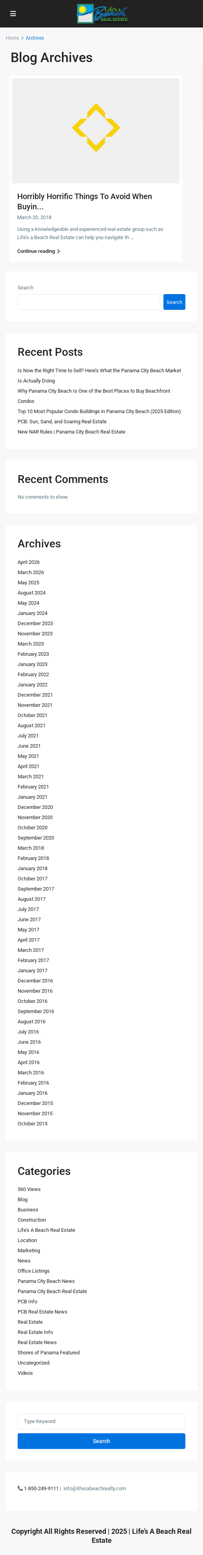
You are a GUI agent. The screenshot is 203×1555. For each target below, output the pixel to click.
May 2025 (28, 582)
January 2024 (32, 613)
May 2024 (28, 603)
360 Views (29, 1189)
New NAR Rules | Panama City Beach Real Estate (71, 432)
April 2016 (29, 1062)
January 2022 (32, 685)
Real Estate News (37, 1342)
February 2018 (33, 858)
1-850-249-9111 (41, 1488)
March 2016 (31, 1073)
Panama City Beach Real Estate (52, 1291)
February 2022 (33, 674)
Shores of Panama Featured (49, 1353)
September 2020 (36, 838)
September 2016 (36, 1011)
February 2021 (33, 787)
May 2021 (28, 756)
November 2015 (35, 1113)
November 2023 (35, 634)
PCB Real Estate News (42, 1312)
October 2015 (32, 1124)
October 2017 (32, 879)
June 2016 (29, 1042)
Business (28, 1210)
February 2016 (33, 1083)
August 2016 (31, 1021)
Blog (22, 1199)
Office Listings (34, 1271)
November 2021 (35, 705)
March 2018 (31, 848)
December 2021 (35, 695)
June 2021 (29, 746)
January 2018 (32, 868)
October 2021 (32, 715)
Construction (32, 1220)
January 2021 (32, 797)
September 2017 (36, 889)
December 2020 (35, 807)
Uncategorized (33, 1363)
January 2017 (32, 970)
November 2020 (35, 817)
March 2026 (31, 572)
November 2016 (35, 991)
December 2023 (35, 623)
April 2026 (29, 562)
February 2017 (33, 960)
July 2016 (28, 1032)
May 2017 (28, 930)
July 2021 (28, 736)
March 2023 (31, 644)
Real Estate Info (35, 1332)
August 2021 (31, 725)
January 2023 (32, 664)
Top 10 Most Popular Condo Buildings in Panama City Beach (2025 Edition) (99, 411)
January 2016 (32, 1093)
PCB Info (27, 1301)
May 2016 (28, 1052)
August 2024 (31, 593)
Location (27, 1240)
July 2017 (28, 909)
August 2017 (31, 899)
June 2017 (29, 919)
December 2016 (35, 981)
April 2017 (29, 940)
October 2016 (32, 1001)
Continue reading (38, 251)
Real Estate (30, 1322)
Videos (25, 1373)
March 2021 (31, 776)
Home (12, 38)
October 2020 (32, 828)
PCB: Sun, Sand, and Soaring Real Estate (62, 421)
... (132, 237)
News (24, 1261)
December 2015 (35, 1103)
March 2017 (31, 950)
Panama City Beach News (46, 1281)
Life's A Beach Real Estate (46, 1230)
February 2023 (33, 654)
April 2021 (29, 766)
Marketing (29, 1250)
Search (25, 288)
